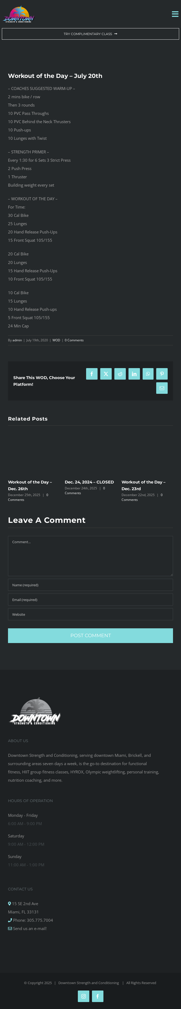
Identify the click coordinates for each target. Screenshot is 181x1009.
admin (17, 340)
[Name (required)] (90, 585)
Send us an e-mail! (29, 928)
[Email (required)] (90, 600)
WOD (56, 340)
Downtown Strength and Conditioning (89, 982)
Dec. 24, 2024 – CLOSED (89, 482)
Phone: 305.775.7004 (32, 920)
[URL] (90, 614)
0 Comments (74, 340)
